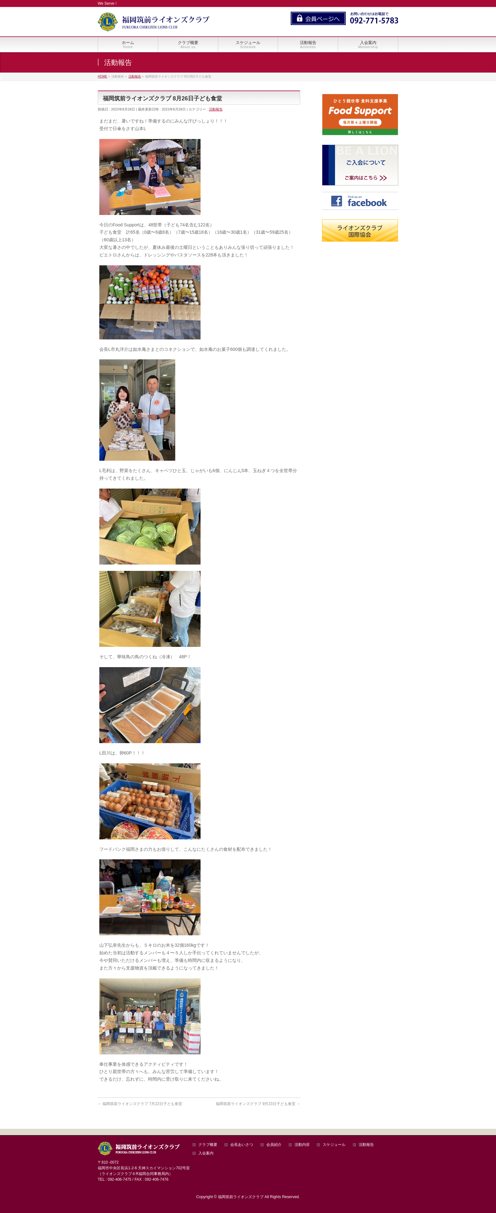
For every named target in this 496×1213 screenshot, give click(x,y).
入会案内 (206, 1153)
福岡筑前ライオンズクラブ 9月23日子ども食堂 (258, 1104)
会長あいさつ (241, 1145)
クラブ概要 (207, 1145)
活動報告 (216, 109)
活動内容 (302, 1145)
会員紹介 (274, 1145)
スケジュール (334, 1145)
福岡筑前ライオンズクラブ (241, 1197)
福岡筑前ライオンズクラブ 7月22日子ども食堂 (140, 1104)
